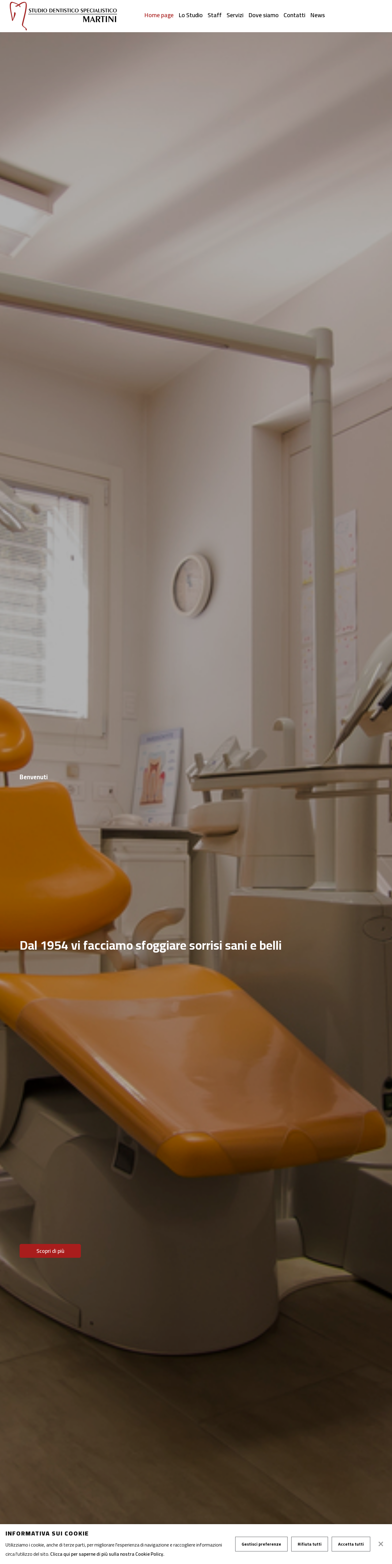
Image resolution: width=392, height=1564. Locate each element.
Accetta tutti (351, 1544)
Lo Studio (191, 15)
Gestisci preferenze (261, 1544)
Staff (215, 15)
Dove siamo (263, 15)
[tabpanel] (196, 798)
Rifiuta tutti (310, 1544)
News (317, 15)
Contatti (294, 15)
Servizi (235, 15)
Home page (159, 15)
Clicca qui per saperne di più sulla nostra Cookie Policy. (107, 1553)
